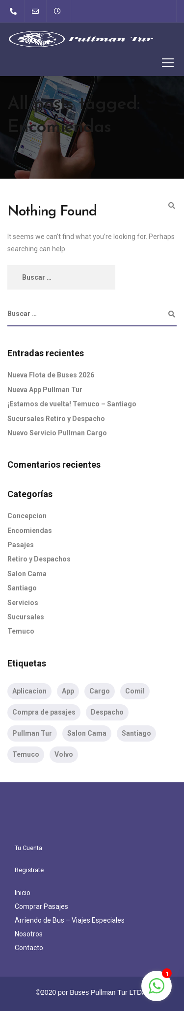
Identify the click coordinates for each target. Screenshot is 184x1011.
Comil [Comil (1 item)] (135, 691)
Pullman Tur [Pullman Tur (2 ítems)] (32, 733)
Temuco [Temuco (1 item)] (25, 754)
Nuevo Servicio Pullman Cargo (57, 433)
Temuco (20, 631)
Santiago (22, 588)
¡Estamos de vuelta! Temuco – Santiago (71, 404)
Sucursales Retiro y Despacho (56, 419)
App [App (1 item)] (68, 691)
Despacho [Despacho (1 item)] (107, 712)
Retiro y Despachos (39, 559)
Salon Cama (27, 574)
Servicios (22, 603)
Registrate (29, 870)
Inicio (22, 893)
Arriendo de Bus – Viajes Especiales (70, 920)
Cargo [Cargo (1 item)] (99, 691)
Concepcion (27, 516)
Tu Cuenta (28, 847)
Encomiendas (29, 530)
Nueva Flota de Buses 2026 (50, 375)
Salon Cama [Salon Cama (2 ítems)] (86, 733)
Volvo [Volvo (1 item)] (63, 754)
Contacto (29, 948)
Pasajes (20, 545)
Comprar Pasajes (41, 906)
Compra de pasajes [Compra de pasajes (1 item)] (44, 712)
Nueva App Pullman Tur (44, 390)
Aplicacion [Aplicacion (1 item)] (29, 691)
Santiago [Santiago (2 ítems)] (136, 733)
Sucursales (25, 617)
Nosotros (29, 934)
